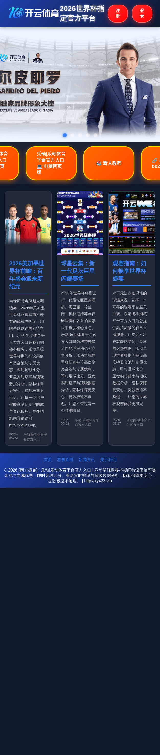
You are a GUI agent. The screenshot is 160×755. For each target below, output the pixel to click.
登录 (142, 13)
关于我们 (108, 459)
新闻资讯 (87, 459)
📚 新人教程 (108, 163)
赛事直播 (65, 459)
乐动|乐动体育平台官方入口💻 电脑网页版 (51, 163)
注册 (118, 13)
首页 (48, 459)
